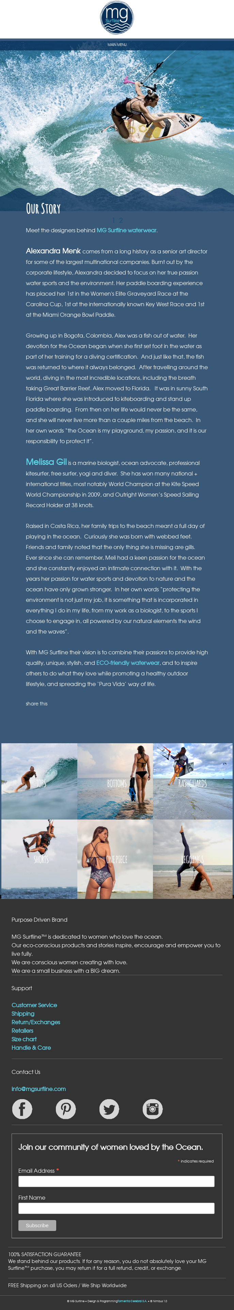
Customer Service (34, 1005)
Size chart (24, 1039)
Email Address (38, 1170)
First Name (31, 1197)
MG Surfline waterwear (126, 230)
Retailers (22, 1030)
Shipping (23, 1013)
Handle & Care (31, 1047)
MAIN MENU (117, 44)
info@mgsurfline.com (39, 1089)
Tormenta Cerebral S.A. (132, 1301)
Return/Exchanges (36, 1022)
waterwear (145, 662)
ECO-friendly (113, 662)
